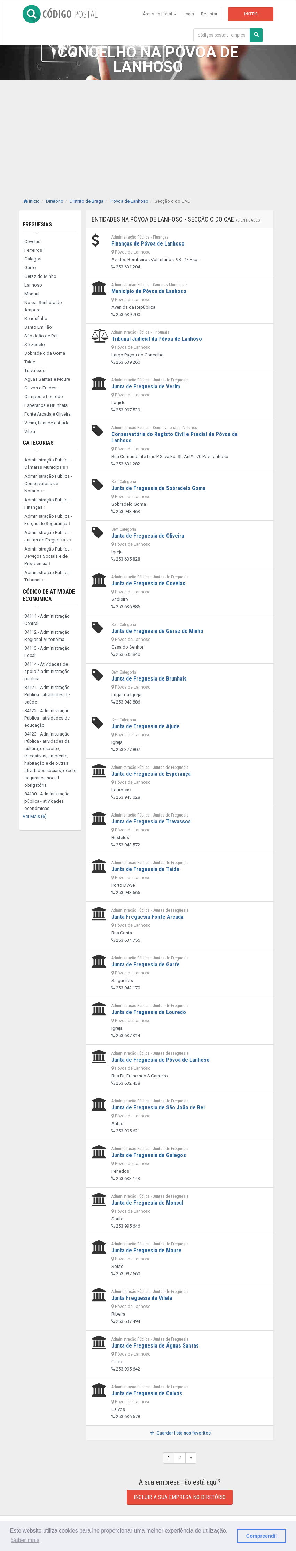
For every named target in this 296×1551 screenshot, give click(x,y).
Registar (209, 13)
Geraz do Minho (40, 276)
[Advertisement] (148, 132)
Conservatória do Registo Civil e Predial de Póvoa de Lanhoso (174, 437)
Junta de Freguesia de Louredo (148, 1012)
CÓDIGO (60, 14)
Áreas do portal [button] (160, 13)
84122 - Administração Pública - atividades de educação (47, 718)
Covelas (32, 241)
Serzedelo (34, 344)
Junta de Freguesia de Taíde (145, 869)
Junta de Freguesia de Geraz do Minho (157, 631)
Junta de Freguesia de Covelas (148, 583)
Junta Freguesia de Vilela (141, 1298)
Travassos (34, 370)
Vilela (29, 431)
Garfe (30, 267)
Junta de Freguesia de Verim (145, 386)
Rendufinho (35, 318)
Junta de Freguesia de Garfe (145, 964)
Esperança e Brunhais (46, 405)
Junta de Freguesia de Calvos (146, 1393)
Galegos (32, 259)
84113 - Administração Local (47, 651)
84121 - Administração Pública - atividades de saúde (47, 695)
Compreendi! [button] (261, 1536)
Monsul (31, 293)
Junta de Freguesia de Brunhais (149, 678)
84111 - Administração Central (47, 619)
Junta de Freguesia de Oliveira (147, 535)
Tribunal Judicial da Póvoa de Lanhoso (156, 339)
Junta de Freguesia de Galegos (148, 1155)
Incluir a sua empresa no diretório (180, 1497)
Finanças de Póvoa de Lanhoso (148, 243)
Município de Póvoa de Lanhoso (148, 291)
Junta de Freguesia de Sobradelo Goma (158, 488)
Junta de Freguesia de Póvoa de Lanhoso (160, 1059)
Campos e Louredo (43, 396)
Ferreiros (33, 250)
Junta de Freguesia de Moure (146, 1250)
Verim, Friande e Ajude (46, 422)
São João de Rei (40, 335)
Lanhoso (33, 285)
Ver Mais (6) (35, 816)
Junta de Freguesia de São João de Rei (158, 1107)
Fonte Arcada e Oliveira (47, 414)
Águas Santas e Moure (47, 379)
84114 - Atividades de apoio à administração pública (47, 671)
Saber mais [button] (25, 1540)
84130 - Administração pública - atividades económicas (47, 801)
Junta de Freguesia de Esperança (151, 774)
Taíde (29, 361)
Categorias (38, 443)
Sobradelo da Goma (44, 353)
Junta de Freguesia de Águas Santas (155, 1345)
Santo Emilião (38, 327)
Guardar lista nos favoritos (180, 1433)
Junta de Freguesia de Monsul (147, 1202)
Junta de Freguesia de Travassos (151, 821)
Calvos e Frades (40, 388)
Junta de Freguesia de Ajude (145, 726)
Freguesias (37, 224)
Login (189, 13)
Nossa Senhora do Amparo (43, 306)
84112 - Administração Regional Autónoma (47, 635)
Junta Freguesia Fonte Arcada (147, 917)
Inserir (250, 13)
